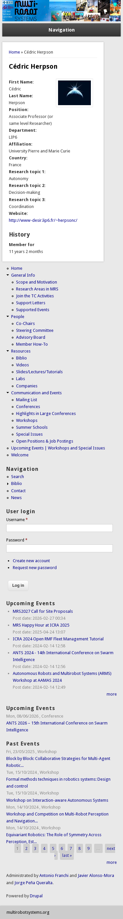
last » (67, 855)
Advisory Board (30, 337)
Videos (22, 364)
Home (14, 52)
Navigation (62, 30)
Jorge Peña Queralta (33, 882)
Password (17, 540)
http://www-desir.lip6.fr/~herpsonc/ (43, 220)
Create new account (31, 560)
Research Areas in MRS (37, 289)
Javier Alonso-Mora (95, 875)
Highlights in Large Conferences (46, 413)
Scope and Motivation (36, 282)
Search (17, 476)
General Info (23, 275)
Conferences (28, 406)
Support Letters (30, 302)
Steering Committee (34, 330)
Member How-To (32, 344)
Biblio (21, 358)
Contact (18, 490)
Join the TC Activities (35, 295)
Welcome (20, 454)
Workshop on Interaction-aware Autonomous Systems (57, 800)
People (17, 316)
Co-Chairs (25, 323)
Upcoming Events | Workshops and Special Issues (58, 448)
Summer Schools (32, 427)
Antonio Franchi (54, 875)
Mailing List (26, 399)
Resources (21, 351)
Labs (20, 378)
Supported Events (32, 309)
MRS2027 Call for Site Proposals (43, 611)
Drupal (36, 895)
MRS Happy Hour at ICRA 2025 (41, 625)
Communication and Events (36, 392)
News (16, 497)
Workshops (26, 420)
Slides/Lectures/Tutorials (39, 371)
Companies (26, 385)
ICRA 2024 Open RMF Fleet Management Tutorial (58, 638)
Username (17, 519)
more (112, 694)
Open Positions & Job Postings (44, 441)
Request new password (35, 567)
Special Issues (29, 434)
